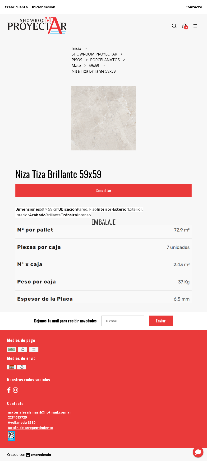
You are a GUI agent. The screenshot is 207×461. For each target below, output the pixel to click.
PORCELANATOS (105, 59)
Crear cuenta (16, 7)
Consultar (103, 190)
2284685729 (17, 417)
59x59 (94, 65)
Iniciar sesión (43, 7)
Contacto (193, 7)
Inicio (77, 48)
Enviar (161, 321)
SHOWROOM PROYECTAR (95, 54)
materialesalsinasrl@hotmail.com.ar (39, 412)
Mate (77, 65)
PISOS (77, 59)
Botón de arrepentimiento (30, 427)
